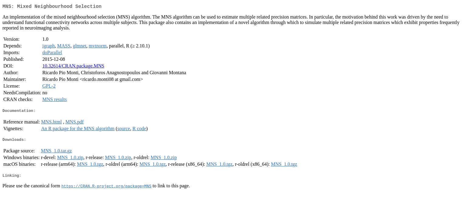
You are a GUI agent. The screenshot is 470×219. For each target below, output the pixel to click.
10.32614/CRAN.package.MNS (73, 67)
